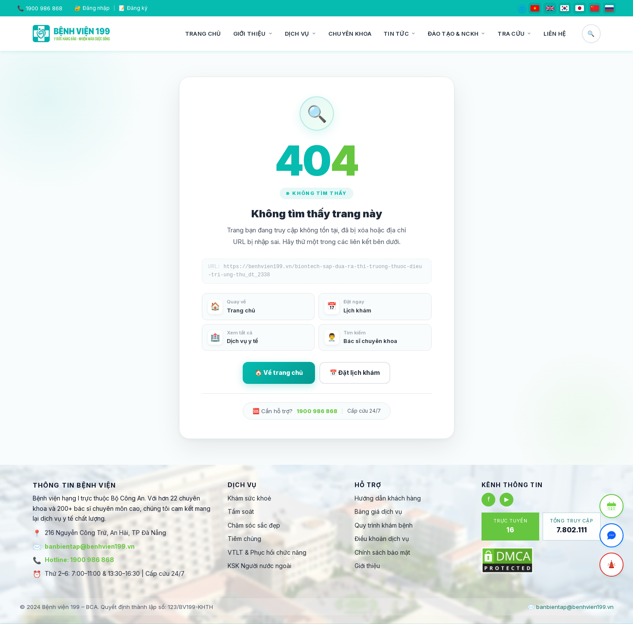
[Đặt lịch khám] (611, 506)
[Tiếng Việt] (534, 8)
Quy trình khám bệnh (384, 525)
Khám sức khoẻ (249, 498)
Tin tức (399, 33)
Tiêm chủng (244, 538)
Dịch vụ (300, 33)
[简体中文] (594, 8)
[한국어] (565, 8)
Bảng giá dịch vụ (378, 511)
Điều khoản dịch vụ (382, 538)
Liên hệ (554, 33)
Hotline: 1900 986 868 (79, 559)
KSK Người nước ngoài (259, 565)
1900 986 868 (44, 8)
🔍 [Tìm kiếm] (591, 33)
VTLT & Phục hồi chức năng (267, 552)
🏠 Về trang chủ (279, 372)
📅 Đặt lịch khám (355, 372)
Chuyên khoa (349, 33)
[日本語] (579, 8)
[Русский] (609, 8)
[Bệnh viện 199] (71, 33)
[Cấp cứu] (611, 565)
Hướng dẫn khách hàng (388, 498)
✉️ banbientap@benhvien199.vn (571, 606)
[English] (549, 8)
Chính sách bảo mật (382, 552)
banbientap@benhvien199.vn (90, 546)
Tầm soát (241, 511)
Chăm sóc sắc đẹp (254, 525)
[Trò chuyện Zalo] (611, 535)
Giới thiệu (253, 33)
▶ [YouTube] (506, 499)
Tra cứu (514, 33)
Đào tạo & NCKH (456, 33)
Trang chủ (203, 33)
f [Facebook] (489, 499)
